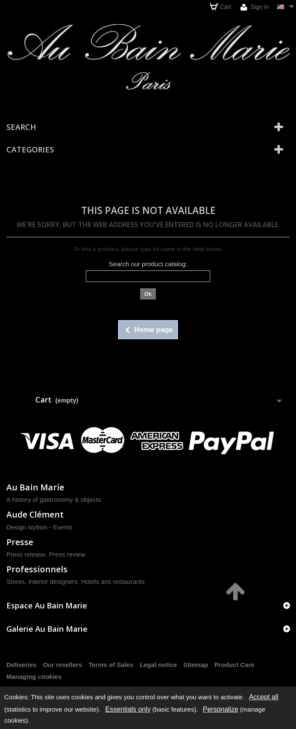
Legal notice (158, 664)
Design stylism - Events (39, 527)
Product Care (234, 664)
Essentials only (128, 709)
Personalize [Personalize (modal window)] (221, 709)
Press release (25, 554)
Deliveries (21, 664)
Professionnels (37, 569)
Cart (220, 7)
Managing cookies (34, 676)
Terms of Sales (110, 664)
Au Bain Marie (35, 487)
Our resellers (62, 664)
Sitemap (195, 664)
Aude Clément (35, 514)
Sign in (254, 7)
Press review (67, 554)
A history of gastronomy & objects (53, 499)
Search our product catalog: (148, 263)
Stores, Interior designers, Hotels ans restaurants (75, 581)
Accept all (263, 697)
